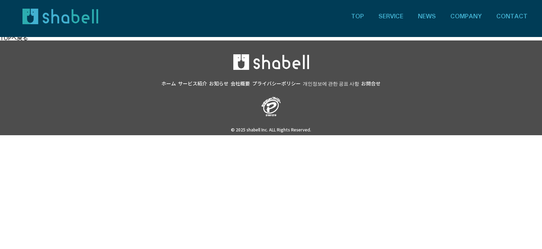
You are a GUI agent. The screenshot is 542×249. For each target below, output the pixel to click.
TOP (357, 16)
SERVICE (391, 16)
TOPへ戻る (14, 38)
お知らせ (218, 83)
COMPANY (466, 16)
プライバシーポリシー (276, 83)
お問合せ (371, 83)
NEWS (427, 16)
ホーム (168, 83)
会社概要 (240, 83)
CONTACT (511, 16)
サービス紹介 (192, 83)
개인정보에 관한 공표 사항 (331, 83)
